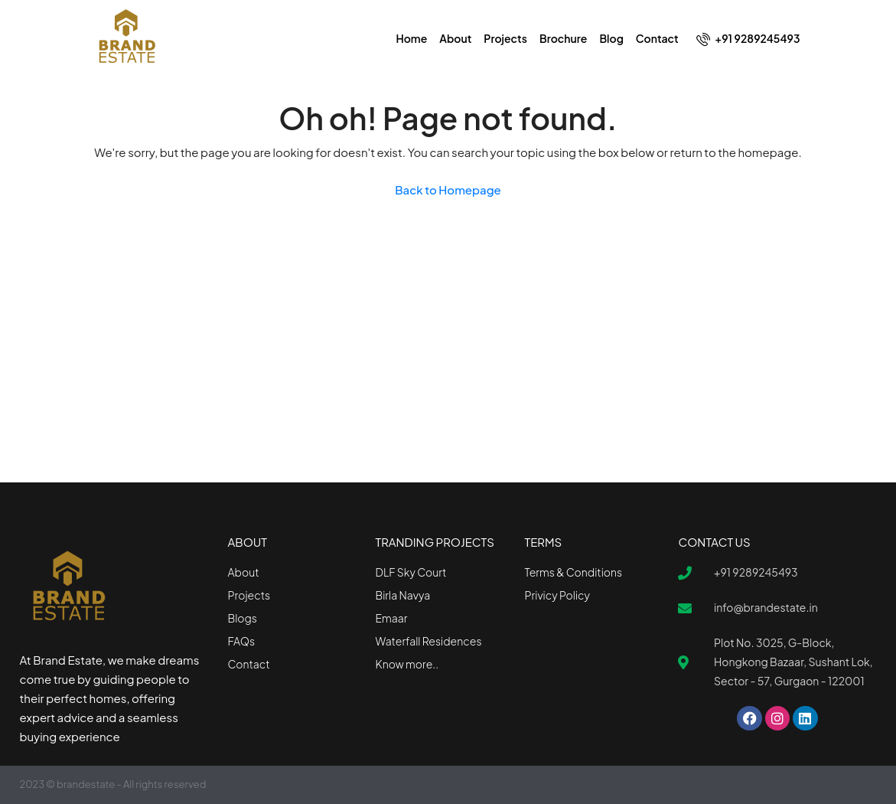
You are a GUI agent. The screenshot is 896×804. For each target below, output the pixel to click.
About (455, 38)
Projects (505, 38)
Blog (611, 38)
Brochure (563, 38)
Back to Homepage (448, 189)
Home (411, 38)
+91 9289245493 (748, 38)
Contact (657, 38)
